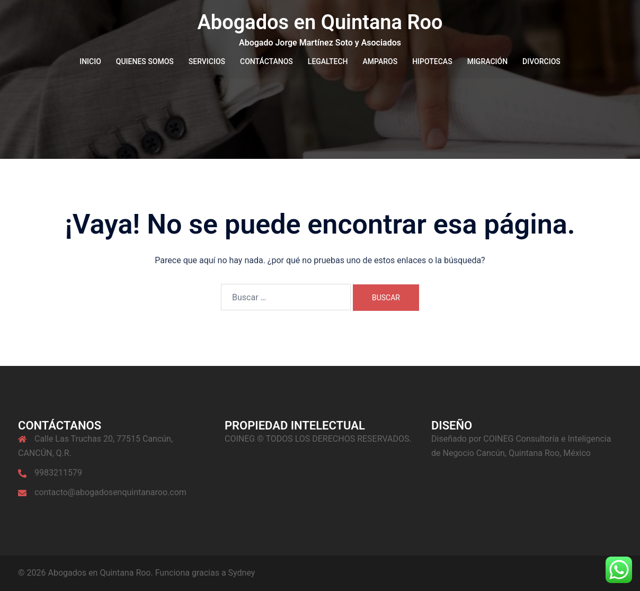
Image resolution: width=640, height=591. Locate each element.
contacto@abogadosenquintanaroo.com (110, 492)
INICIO (90, 61)
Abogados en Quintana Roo (319, 22)
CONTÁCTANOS (266, 61)
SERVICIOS (207, 61)
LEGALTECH (328, 61)
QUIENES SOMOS (145, 61)
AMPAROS (380, 61)
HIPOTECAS (432, 61)
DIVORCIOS (541, 61)
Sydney (241, 573)
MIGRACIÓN (487, 61)
